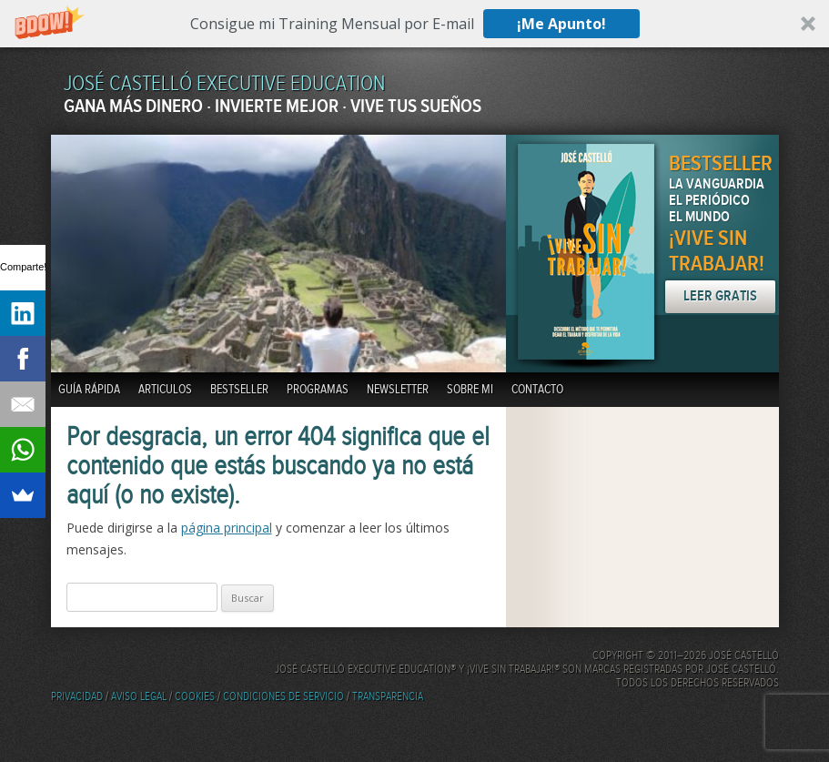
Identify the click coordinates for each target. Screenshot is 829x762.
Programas (318, 389)
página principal (226, 527)
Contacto (537, 389)
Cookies (195, 697)
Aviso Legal (139, 697)
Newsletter (398, 389)
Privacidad (77, 697)
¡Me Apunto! (561, 24)
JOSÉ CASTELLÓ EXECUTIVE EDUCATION (224, 84)
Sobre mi (470, 389)
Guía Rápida (89, 389)
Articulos (165, 389)
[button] (414, 23)
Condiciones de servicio (283, 697)
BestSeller (239, 389)
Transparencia (387, 697)
